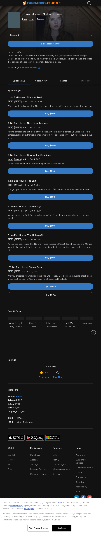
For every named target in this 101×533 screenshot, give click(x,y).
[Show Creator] (88, 332)
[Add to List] (91, 19)
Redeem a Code (38, 474)
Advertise (80, 482)
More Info (86, 80)
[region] (50, 515)
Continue (62, 528)
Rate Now (58, 377)
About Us (80, 455)
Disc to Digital (59, 464)
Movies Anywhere (61, 469)
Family (56, 459)
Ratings (63, 80)
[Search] (89, 3)
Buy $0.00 (50, 295)
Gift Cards (57, 474)
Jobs (78, 491)
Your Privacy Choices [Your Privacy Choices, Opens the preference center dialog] (38, 528)
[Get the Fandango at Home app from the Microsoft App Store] (53, 437)
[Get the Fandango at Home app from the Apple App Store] (16, 437)
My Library (35, 455)
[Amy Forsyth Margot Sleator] (16, 332)
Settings (34, 464)
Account (34, 459)
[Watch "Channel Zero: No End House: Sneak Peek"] (51, 286)
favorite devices (31, 67)
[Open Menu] (13, 3)
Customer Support (84, 467)
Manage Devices (38, 469)
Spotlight (12, 455)
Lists (55, 455)
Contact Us (81, 477)
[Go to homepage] (42, 3)
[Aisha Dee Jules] (34, 332)
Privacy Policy (16, 505)
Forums (79, 472)
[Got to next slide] (93, 332)
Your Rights (29, 508)
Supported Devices (80, 461)
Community (43, 377)
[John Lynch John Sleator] (52, 332)
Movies (11, 459)
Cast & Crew (41, 80)
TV (9, 464)
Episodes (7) (19, 80)
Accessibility (81, 486)
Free (10, 469)
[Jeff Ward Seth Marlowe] (70, 332)
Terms (59, 502)
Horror (19, 396)
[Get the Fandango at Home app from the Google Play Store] (35, 437)
